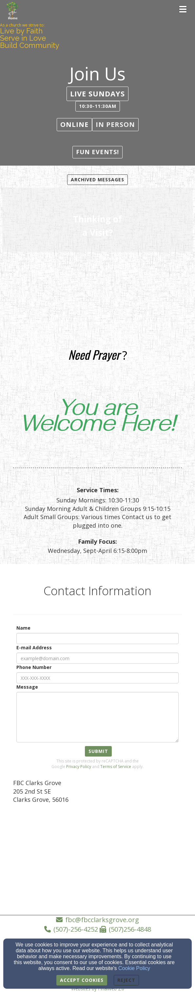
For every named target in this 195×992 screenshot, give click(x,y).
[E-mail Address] (97, 658)
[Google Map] (97, 857)
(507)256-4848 (130, 929)
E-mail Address (34, 647)
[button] (97, 94)
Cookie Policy (134, 968)
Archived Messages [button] (97, 179)
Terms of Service (115, 766)
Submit (98, 751)
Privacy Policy (78, 766)
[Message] (97, 717)
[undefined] (97, 221)
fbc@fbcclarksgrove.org (102, 919)
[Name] (97, 638)
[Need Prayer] (94, 356)
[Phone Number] (97, 677)
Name (23, 628)
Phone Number (33, 667)
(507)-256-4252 (75, 929)
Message (27, 687)
